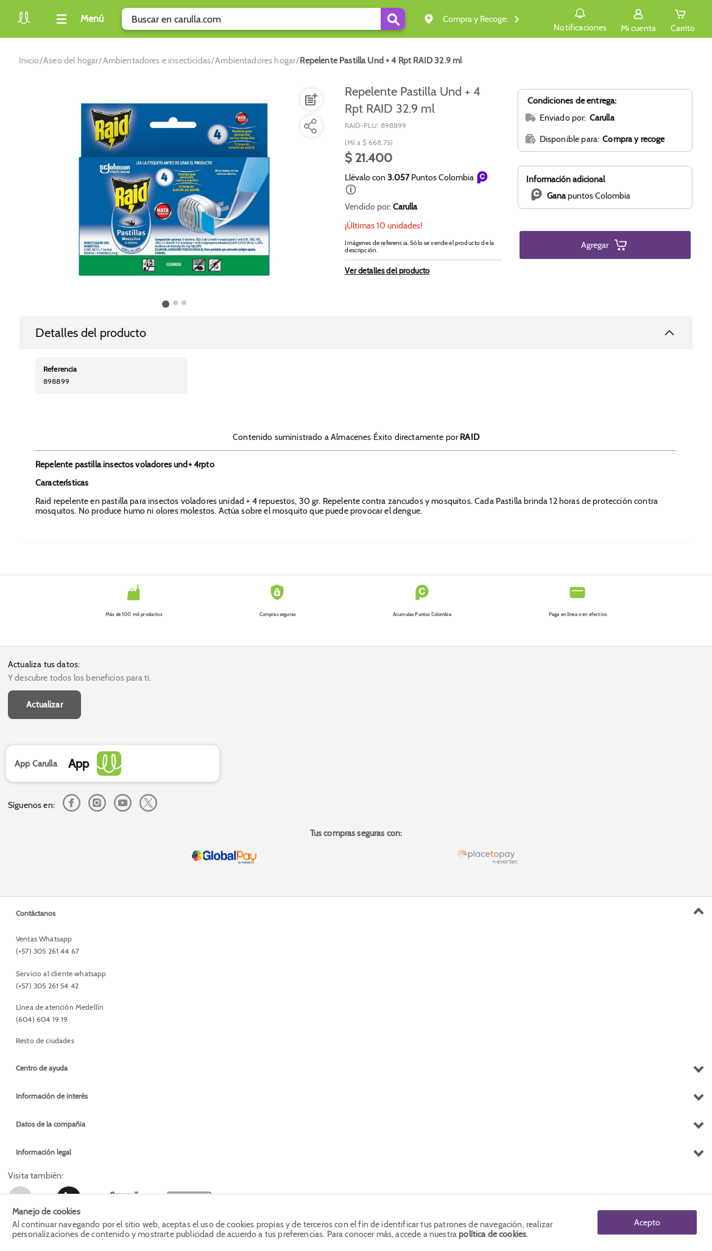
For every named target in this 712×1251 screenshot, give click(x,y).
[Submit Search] (393, 19)
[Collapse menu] (78, 19)
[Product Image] (174, 189)
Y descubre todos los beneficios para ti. (79, 677)
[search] (263, 19)
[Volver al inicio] (24, 22)
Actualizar (44, 704)
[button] (351, 189)
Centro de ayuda (42, 1067)
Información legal (43, 1152)
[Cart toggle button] (682, 19)
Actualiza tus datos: (44, 664)
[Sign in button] (638, 19)
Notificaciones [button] (580, 18)
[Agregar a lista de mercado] (310, 99)
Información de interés (52, 1095)
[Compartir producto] (310, 126)
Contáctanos (35, 913)
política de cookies (492, 1233)
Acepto (647, 1222)
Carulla (405, 206)
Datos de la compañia (50, 1124)
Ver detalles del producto (387, 270)
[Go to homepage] (29, 60)
